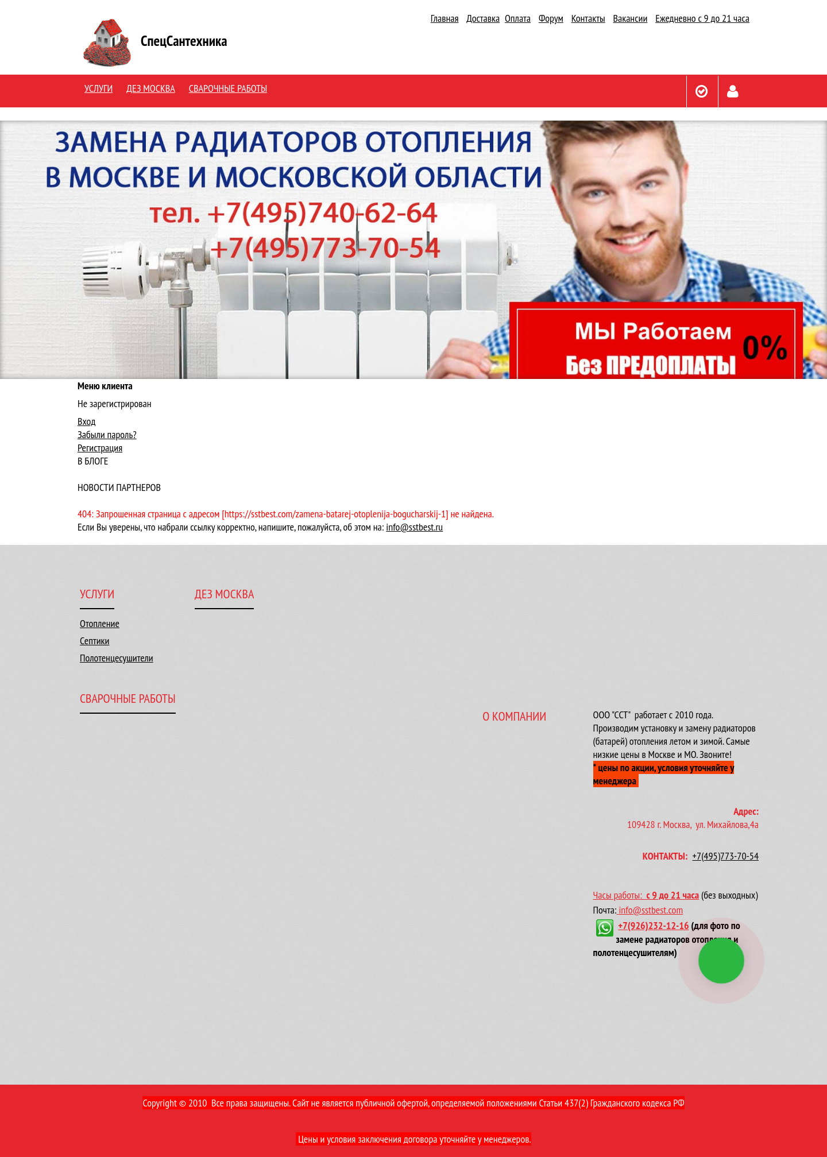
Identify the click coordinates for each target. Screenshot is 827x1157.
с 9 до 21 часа (672, 894)
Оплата (518, 18)
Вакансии (630, 18)
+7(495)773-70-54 (726, 855)
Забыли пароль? (107, 434)
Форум (551, 18)
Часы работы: (620, 894)
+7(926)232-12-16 (653, 925)
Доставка (483, 18)
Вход (86, 421)
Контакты (588, 18)
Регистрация (100, 447)
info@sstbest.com (651, 909)
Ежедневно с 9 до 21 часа (702, 18)
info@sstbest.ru (414, 526)
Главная (445, 18)
